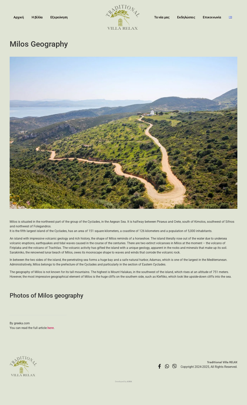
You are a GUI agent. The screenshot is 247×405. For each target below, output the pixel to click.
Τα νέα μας (161, 17)
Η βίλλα (37, 17)
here (50, 328)
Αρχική (19, 17)
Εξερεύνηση (59, 17)
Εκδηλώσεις (186, 17)
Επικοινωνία (212, 17)
